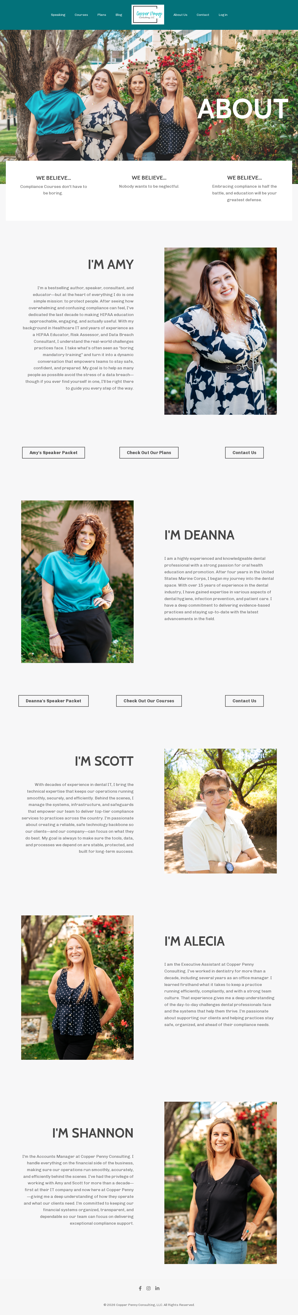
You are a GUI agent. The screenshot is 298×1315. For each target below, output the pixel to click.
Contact (203, 15)
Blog (118, 15)
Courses (81, 15)
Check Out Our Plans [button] (149, 452)
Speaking (58, 15)
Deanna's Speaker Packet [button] (53, 701)
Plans (101, 15)
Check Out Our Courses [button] (149, 701)
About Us (180, 15)
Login (223, 15)
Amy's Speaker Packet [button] (54, 452)
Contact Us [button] (245, 452)
